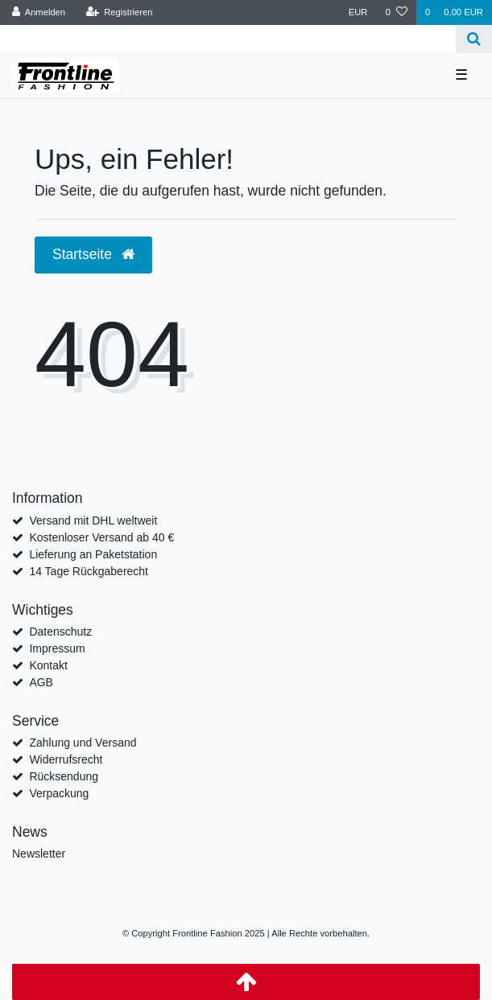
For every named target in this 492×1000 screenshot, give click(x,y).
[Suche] (474, 39)
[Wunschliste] (396, 12)
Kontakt (48, 665)
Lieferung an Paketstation (93, 554)
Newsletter (38, 853)
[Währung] (358, 12)
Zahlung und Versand (82, 742)
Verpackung (59, 793)
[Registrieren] (118, 12)
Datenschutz (60, 631)
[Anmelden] (39, 12)
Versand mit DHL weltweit (93, 520)
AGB (41, 682)
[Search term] (228, 39)
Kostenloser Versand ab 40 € (101, 537)
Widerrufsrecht (65, 759)
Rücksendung (63, 776)
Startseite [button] (93, 254)
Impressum (57, 648)
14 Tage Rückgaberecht (88, 571)
